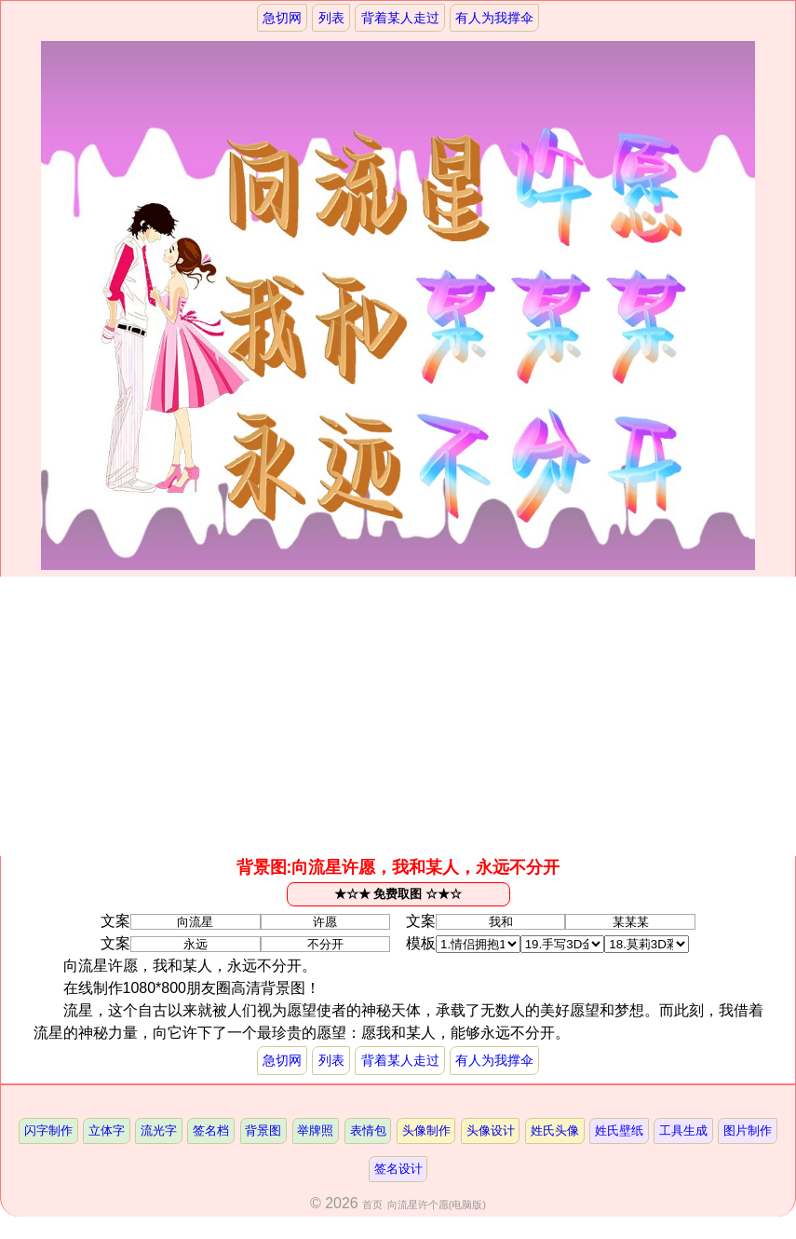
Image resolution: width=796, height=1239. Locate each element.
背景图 (263, 1131)
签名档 (211, 1131)
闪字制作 (47, 1131)
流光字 (159, 1131)
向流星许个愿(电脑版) (436, 1205)
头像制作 (426, 1131)
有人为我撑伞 (495, 17)
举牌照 (315, 1131)
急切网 (281, 17)
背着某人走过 (400, 17)
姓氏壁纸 (620, 1131)
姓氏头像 (555, 1131)
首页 (372, 1205)
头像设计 (490, 1131)
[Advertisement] (398, 717)
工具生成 (684, 1131)
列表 (331, 17)
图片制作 (748, 1131)
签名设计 (398, 1170)
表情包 (368, 1131)
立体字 (106, 1131)
